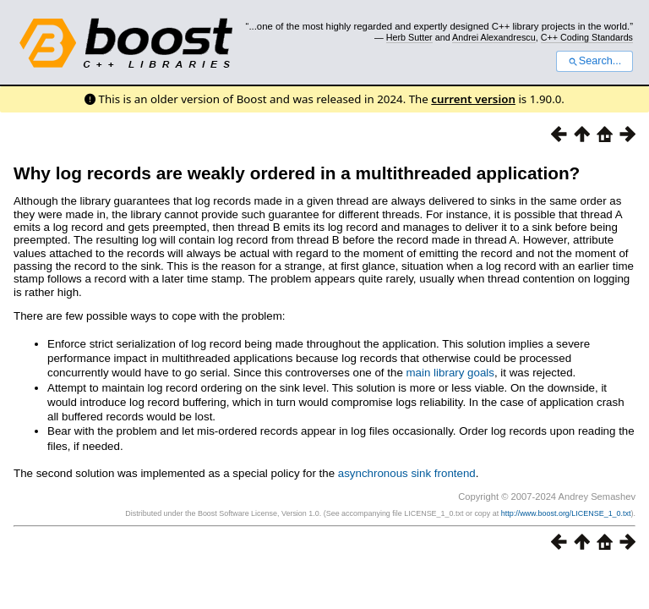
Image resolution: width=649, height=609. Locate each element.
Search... (594, 61)
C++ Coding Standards (587, 37)
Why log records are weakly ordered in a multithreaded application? (297, 173)
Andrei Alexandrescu (494, 37)
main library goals (450, 372)
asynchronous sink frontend (407, 473)
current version (473, 99)
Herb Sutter (409, 37)
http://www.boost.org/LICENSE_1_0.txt (566, 513)
